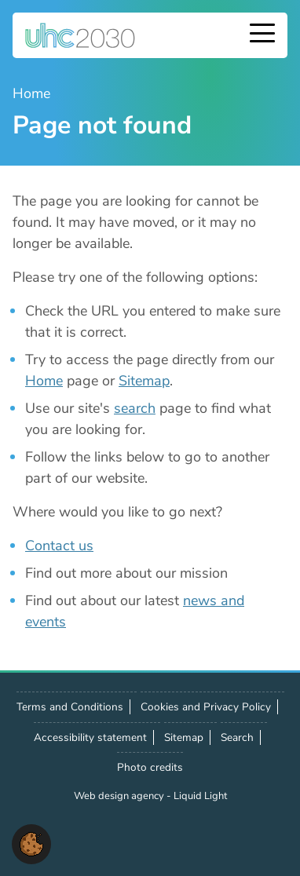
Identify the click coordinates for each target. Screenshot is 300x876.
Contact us (59, 545)
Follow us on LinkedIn (99, 837)
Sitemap (144, 380)
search (134, 408)
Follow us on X (64, 837)
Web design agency (120, 796)
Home (44, 380)
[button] (31, 843)
